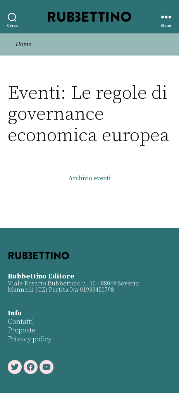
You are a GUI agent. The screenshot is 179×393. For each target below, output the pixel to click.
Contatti (20, 321)
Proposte (21, 330)
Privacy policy (30, 339)
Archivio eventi (89, 178)
